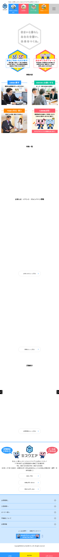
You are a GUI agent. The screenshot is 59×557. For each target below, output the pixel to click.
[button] (30, 58)
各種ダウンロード (35, 534)
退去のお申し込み (30, 493)
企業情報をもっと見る (29, 435)
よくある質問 (22, 534)
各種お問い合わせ (30, 486)
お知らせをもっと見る (29, 272)
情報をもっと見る (30, 353)
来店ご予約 (29, 480)
